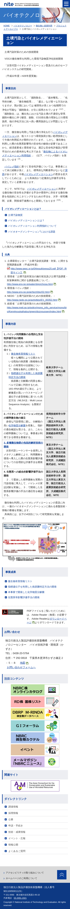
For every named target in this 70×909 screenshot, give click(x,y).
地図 (24, 662)
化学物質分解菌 (17, 425)
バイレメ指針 (11, 166)
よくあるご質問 (16, 851)
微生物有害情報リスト (23, 353)
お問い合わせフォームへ (21, 667)
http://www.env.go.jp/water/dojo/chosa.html (31, 284)
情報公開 (13, 844)
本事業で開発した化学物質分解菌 (26, 592)
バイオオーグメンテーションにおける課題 (31, 231)
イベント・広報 (16, 838)
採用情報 (13, 813)
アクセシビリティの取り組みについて (25, 872)
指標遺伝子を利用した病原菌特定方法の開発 (32, 586)
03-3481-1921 (20, 898)
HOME (7, 26)
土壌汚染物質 (15, 215)
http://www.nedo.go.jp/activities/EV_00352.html (33, 299)
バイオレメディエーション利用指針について (32, 225)
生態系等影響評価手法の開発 (24, 597)
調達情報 (13, 806)
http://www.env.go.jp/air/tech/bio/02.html (30, 292)
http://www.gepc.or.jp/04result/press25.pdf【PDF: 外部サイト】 (39, 270)
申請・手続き (15, 825)
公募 (10, 819)
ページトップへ (61, 874)
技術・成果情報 (16, 832)
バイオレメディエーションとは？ (26, 220)
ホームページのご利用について (21, 878)
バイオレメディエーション (38, 174)
